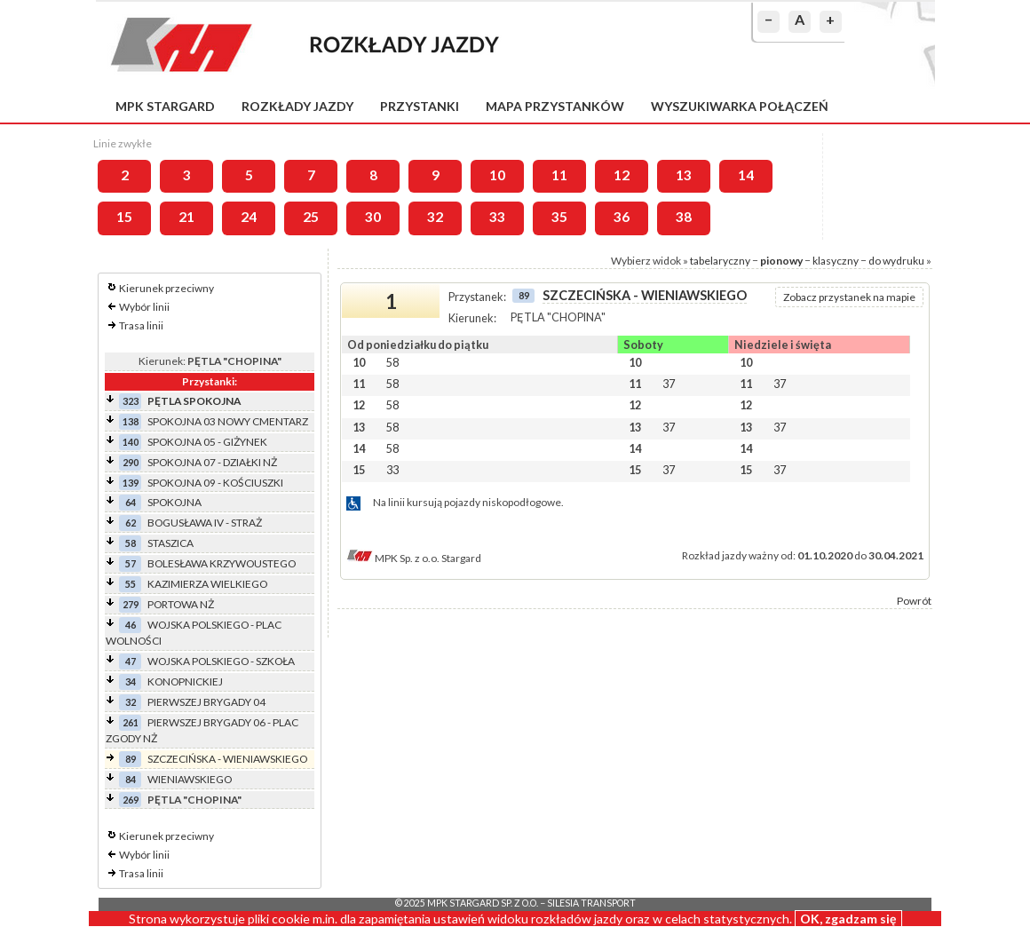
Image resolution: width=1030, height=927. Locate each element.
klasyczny (835, 260)
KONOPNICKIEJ (185, 681)
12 (622, 175)
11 (559, 175)
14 (746, 175)
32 (435, 217)
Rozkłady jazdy (297, 106)
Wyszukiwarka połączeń (739, 106)
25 (311, 217)
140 (131, 442)
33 (497, 217)
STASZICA (170, 543)
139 (131, 482)
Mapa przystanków (555, 106)
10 (497, 175)
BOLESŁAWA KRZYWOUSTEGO (221, 563)
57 (130, 563)
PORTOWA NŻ (180, 604)
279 (131, 604)
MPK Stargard (165, 106)
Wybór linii (144, 306)
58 (130, 543)
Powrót (914, 600)
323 (131, 401)
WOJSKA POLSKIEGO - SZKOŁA (221, 661)
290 (131, 462)
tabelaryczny (720, 260)
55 (130, 584)
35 (559, 217)
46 (130, 624)
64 (130, 502)
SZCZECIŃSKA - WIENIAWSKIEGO (227, 758)
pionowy (781, 260)
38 (684, 217)
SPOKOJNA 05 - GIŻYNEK (207, 441)
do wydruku (896, 260)
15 (124, 217)
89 (130, 759)
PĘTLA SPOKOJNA (194, 401)
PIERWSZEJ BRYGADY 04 (206, 702)
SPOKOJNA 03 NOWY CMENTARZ (227, 421)
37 (668, 383)
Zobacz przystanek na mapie (849, 297)
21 (186, 217)
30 (373, 217)
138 (131, 421)
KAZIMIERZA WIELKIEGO (207, 583)
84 (130, 779)
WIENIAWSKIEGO (189, 779)
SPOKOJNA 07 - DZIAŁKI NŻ (212, 462)
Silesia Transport (591, 903)
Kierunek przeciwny (166, 288)
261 (131, 722)
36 (622, 217)
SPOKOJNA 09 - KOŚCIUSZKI (215, 482)
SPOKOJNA (174, 502)
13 (684, 175)
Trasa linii (141, 325)
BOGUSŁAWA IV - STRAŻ (204, 522)
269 (131, 799)
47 (130, 661)
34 (130, 681)
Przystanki (419, 106)
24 (249, 217)
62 (130, 522)
